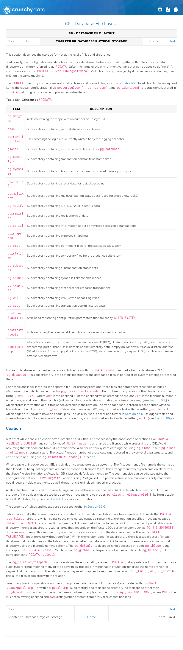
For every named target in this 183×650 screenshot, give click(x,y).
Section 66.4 (134, 414)
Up (27, 41)
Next (172, 41)
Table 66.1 (130, 83)
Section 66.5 (164, 418)
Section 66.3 (158, 400)
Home (153, 41)
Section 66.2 (55, 499)
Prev (11, 41)
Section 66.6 (96, 506)
